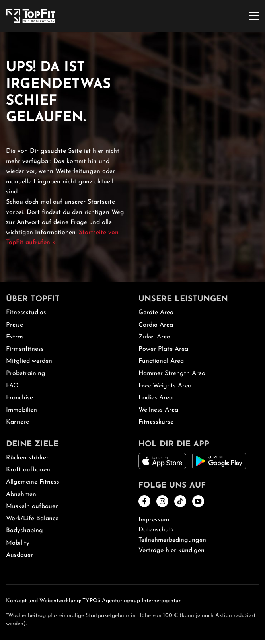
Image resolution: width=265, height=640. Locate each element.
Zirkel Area (154, 337)
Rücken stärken (28, 458)
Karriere (17, 422)
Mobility (17, 543)
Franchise (19, 398)
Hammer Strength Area (171, 373)
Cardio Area (155, 325)
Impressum (153, 520)
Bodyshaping (24, 530)
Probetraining (25, 373)
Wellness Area (158, 410)
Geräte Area (155, 312)
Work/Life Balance (32, 519)
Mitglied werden (29, 361)
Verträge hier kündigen (171, 550)
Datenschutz (156, 530)
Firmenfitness (25, 349)
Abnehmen (21, 494)
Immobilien (21, 410)
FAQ (12, 386)
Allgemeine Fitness (32, 482)
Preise (14, 325)
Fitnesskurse (155, 422)
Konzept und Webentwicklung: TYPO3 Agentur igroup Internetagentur (93, 601)
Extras (15, 337)
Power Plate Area (163, 349)
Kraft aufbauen (28, 470)
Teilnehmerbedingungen (172, 540)
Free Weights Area (164, 386)
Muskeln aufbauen (32, 506)
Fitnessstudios (26, 312)
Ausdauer (19, 555)
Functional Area (161, 361)
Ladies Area (155, 398)
